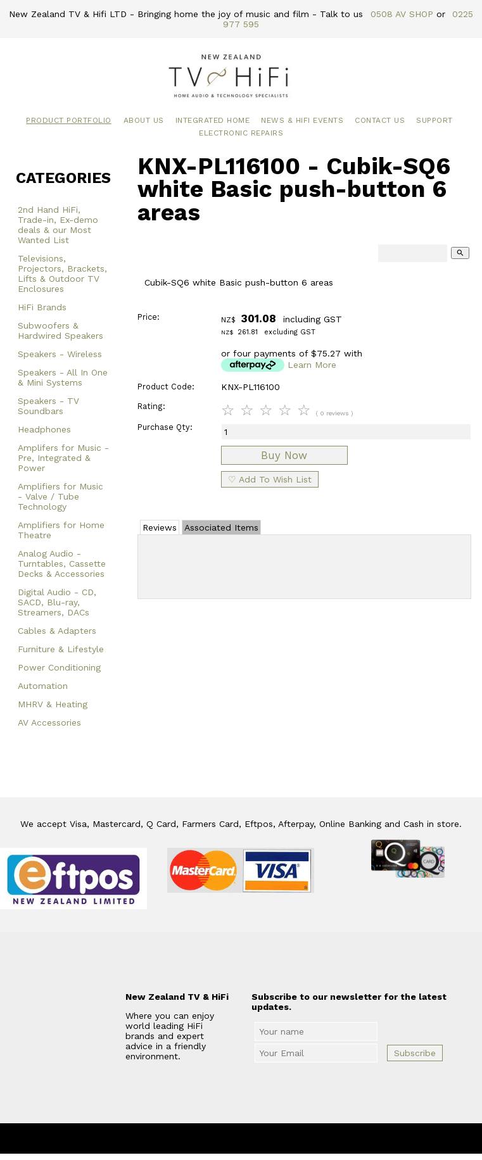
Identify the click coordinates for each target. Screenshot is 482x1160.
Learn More (312, 365)
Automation (43, 686)
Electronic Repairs (241, 133)
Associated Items (221, 527)
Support (434, 120)
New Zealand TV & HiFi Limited (275, 1138)
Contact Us (380, 120)
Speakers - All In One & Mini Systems (63, 377)
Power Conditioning (59, 667)
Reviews (160, 527)
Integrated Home (212, 120)
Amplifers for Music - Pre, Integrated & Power (63, 458)
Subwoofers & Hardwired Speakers (60, 330)
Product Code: (165, 386)
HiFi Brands (42, 307)
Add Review (304, 564)
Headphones (44, 429)
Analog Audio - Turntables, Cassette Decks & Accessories (62, 563)
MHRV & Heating (52, 704)
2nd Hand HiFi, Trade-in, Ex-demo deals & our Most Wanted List (58, 225)
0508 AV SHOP (402, 14)
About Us (144, 120)
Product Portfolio (68, 120)
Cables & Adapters (57, 631)
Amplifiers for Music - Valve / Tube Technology (60, 496)
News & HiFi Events (302, 120)
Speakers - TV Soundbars (48, 406)
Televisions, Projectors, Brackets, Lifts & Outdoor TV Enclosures (62, 273)
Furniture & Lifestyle (61, 649)
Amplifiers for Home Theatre (61, 530)
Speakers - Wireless (60, 354)
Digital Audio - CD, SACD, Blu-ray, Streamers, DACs (57, 602)
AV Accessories (49, 722)
